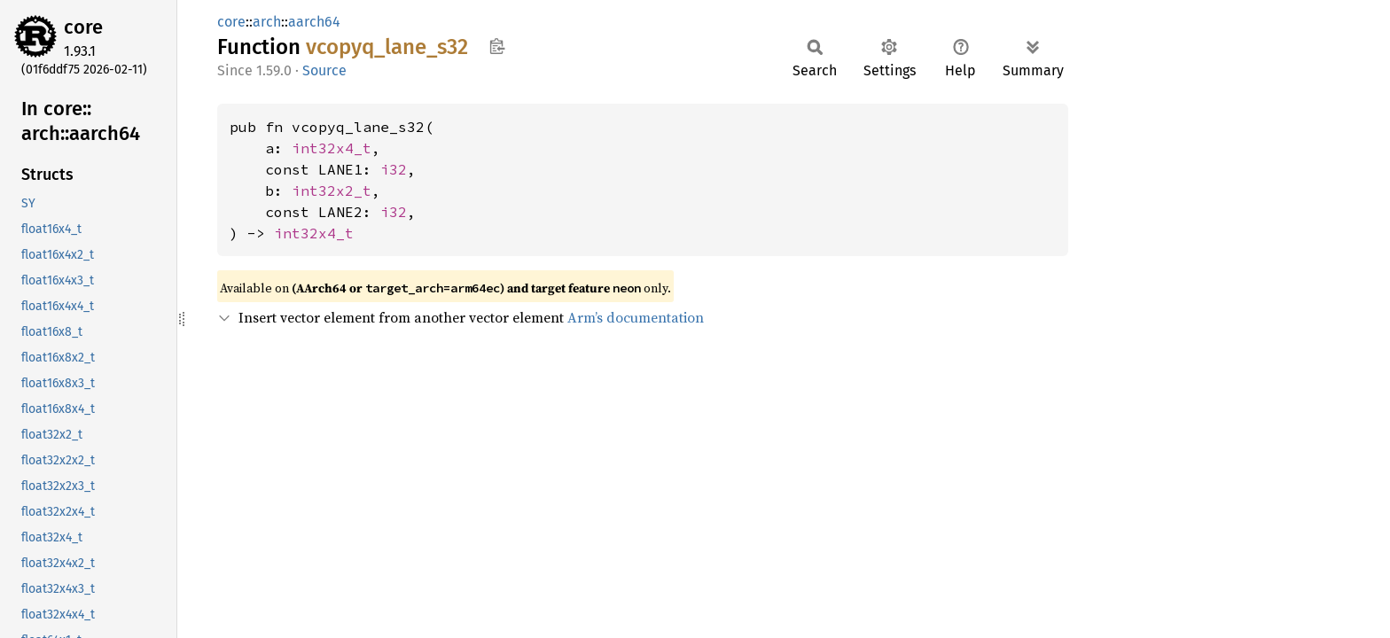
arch (267, 21)
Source (324, 70)
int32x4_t (331, 148)
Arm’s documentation (635, 317)
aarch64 (314, 21)
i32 (393, 169)
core (83, 27)
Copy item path (496, 46)
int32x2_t (331, 190)
